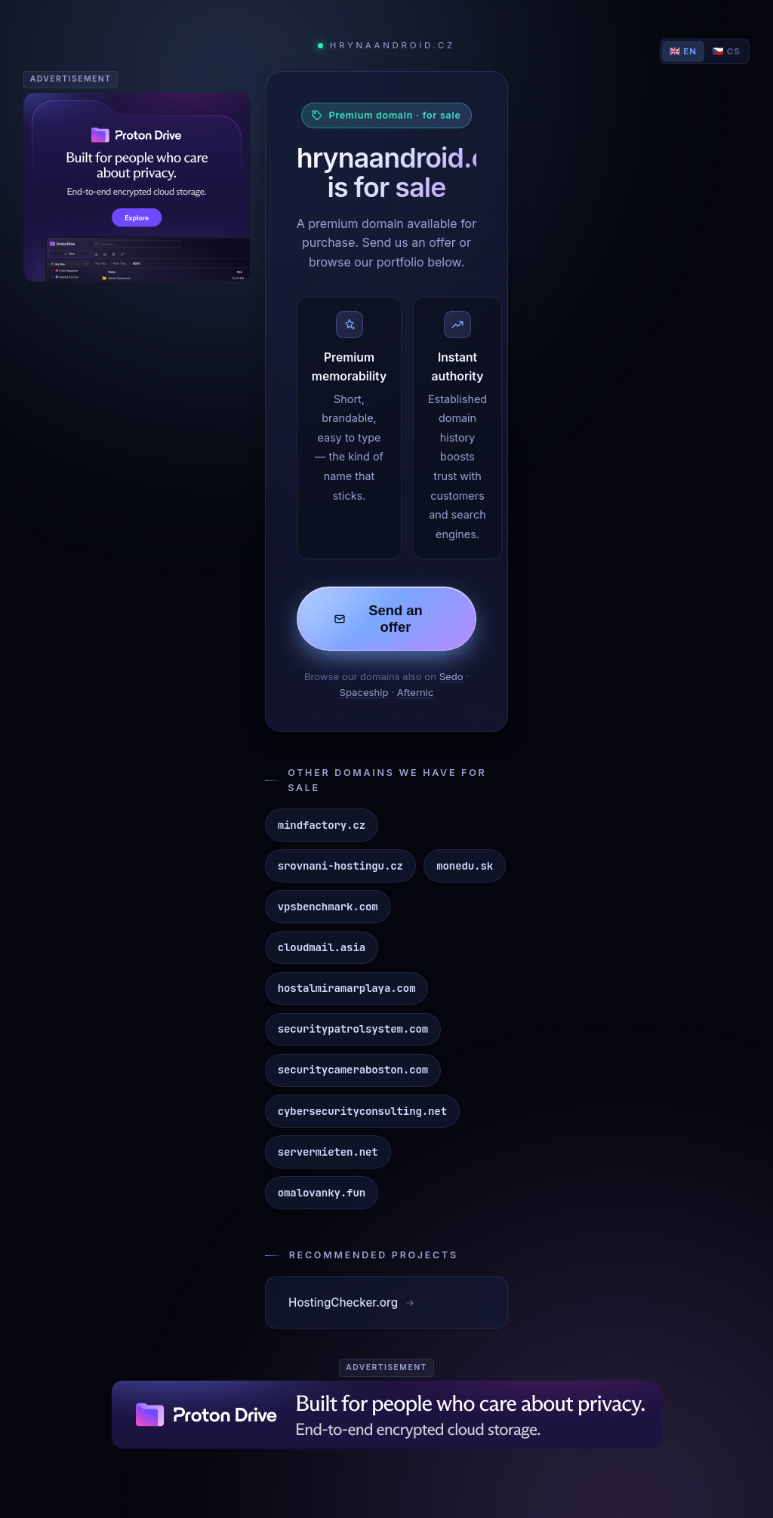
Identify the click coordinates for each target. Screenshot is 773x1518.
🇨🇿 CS (727, 51)
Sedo (451, 676)
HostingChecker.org (351, 1302)
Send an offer (378, 618)
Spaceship (364, 692)
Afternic (415, 692)
